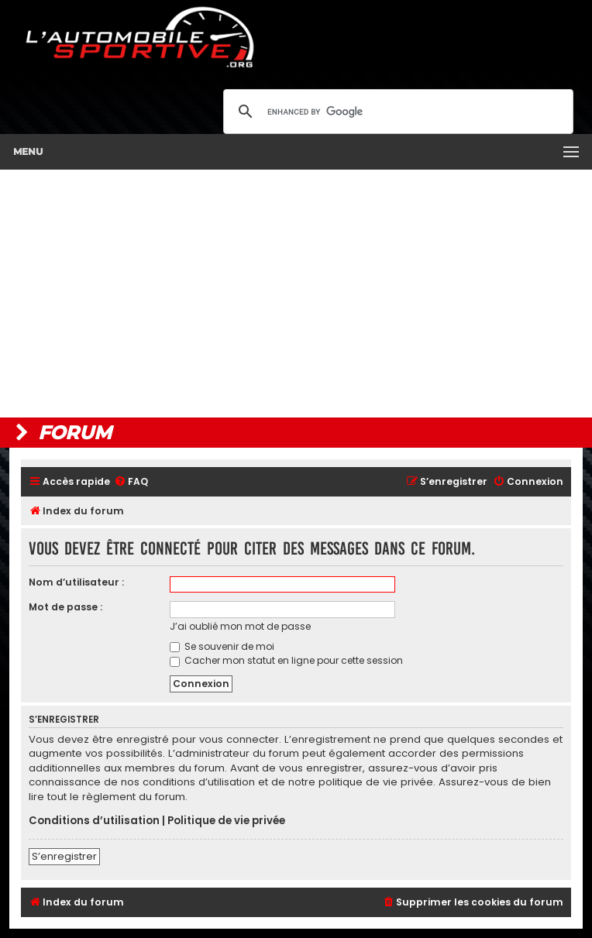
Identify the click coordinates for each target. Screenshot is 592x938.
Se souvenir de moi (222, 646)
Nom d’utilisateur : (76, 582)
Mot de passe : (65, 606)
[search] (396, 111)
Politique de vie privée (226, 821)
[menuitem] (131, 482)
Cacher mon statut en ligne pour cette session (286, 660)
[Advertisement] (296, 293)
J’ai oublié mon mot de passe (240, 626)
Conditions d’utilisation (94, 821)
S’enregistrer (64, 856)
